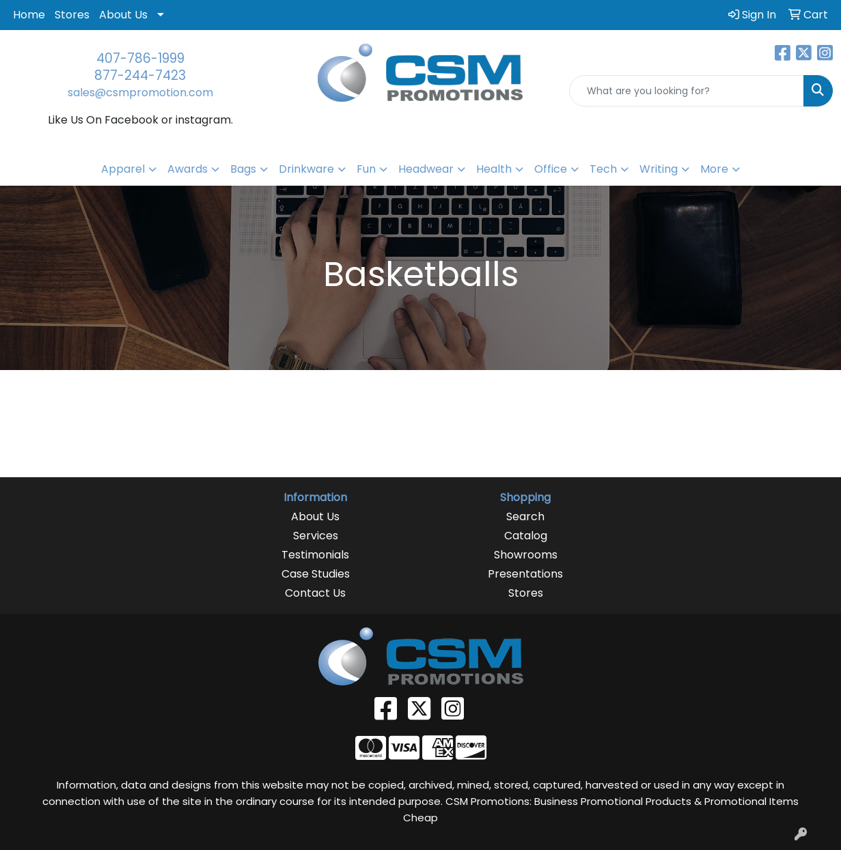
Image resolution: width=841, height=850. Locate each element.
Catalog (525, 535)
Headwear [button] (426, 169)
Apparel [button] (123, 169)
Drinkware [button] (306, 169)
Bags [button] (243, 169)
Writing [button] (658, 169)
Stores (72, 15)
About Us (123, 15)
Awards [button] (187, 169)
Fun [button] (366, 169)
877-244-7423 (140, 75)
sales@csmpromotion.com (140, 92)
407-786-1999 (140, 58)
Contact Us (315, 593)
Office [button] (550, 169)
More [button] (714, 169)
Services (315, 535)
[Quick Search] (686, 91)
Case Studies (315, 574)
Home (29, 15)
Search (525, 516)
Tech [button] (603, 169)
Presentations (525, 574)
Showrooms (525, 555)
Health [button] (494, 169)
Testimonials (315, 555)
